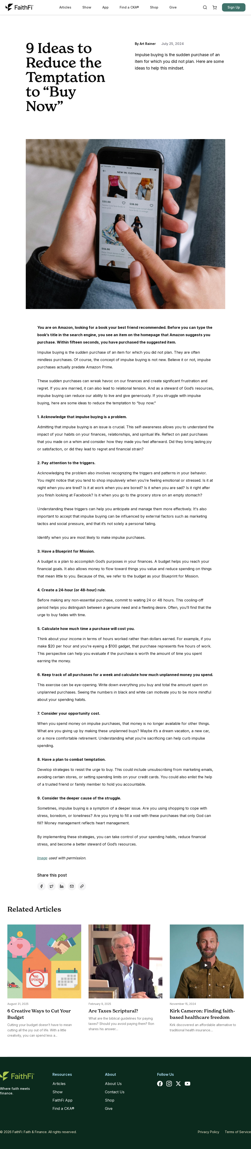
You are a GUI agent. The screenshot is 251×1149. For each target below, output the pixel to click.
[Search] (205, 7)
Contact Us (114, 1092)
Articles (65, 7)
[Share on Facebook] (41, 886)
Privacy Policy (208, 1132)
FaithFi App (62, 1100)
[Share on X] (51, 886)
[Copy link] (82, 886)
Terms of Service (238, 1132)
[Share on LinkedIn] (62, 886)
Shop (154, 7)
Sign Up (234, 7)
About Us (113, 1083)
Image (42, 858)
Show (86, 7)
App (105, 7)
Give (173, 7)
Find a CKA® (129, 7)
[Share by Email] (72, 886)
